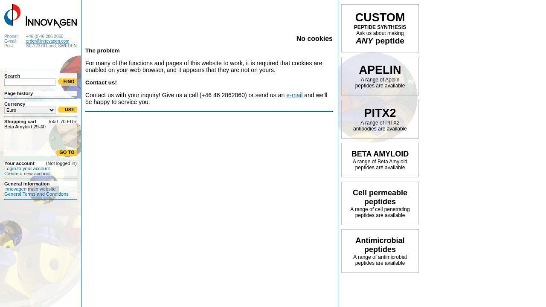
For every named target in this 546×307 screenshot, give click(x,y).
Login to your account (27, 168)
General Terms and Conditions (36, 194)
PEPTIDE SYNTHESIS (380, 28)
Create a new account (27, 173)
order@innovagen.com (47, 41)
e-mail (294, 95)
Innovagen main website (30, 188)
